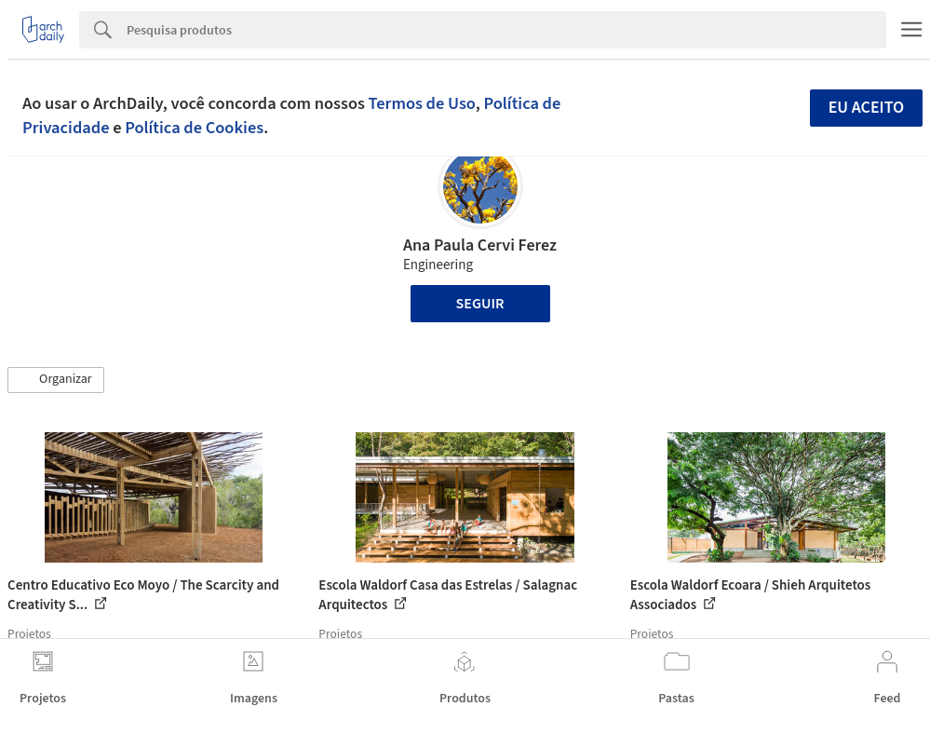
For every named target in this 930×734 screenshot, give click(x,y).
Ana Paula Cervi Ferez (480, 245)
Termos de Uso (422, 103)
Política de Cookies (194, 128)
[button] (55, 380)
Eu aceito (867, 107)
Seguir (480, 303)
